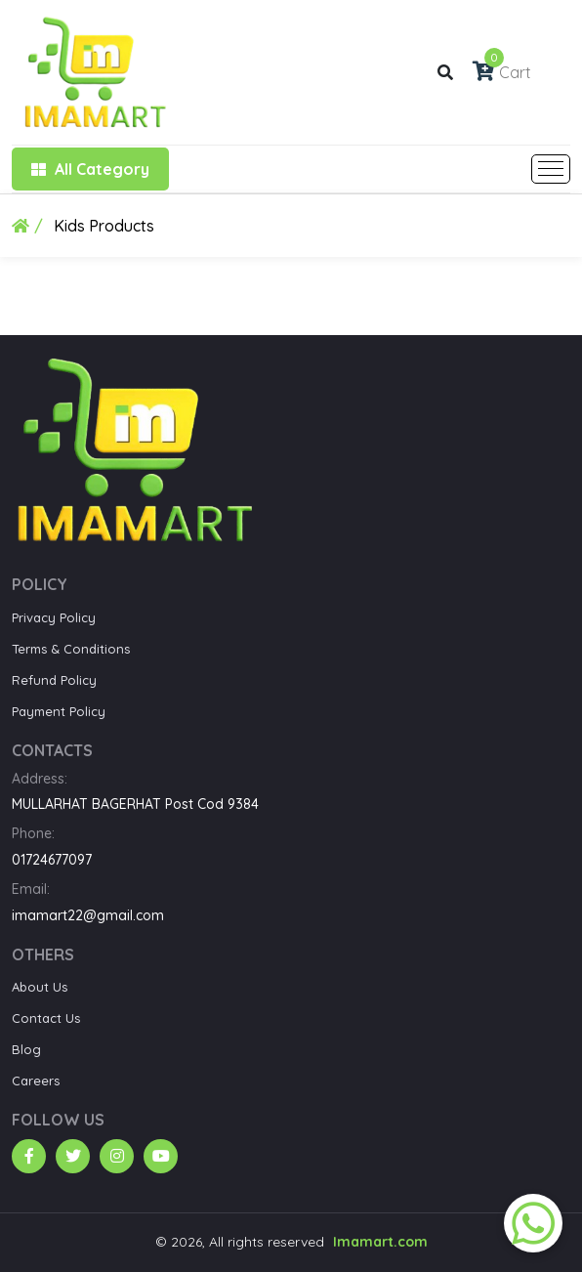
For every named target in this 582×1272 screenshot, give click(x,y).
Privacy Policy (54, 617)
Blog (26, 1049)
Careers (36, 1080)
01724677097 (52, 860)
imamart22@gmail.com (88, 915)
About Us (39, 987)
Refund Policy (54, 680)
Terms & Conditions (71, 649)
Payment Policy (58, 711)
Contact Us (46, 1018)
